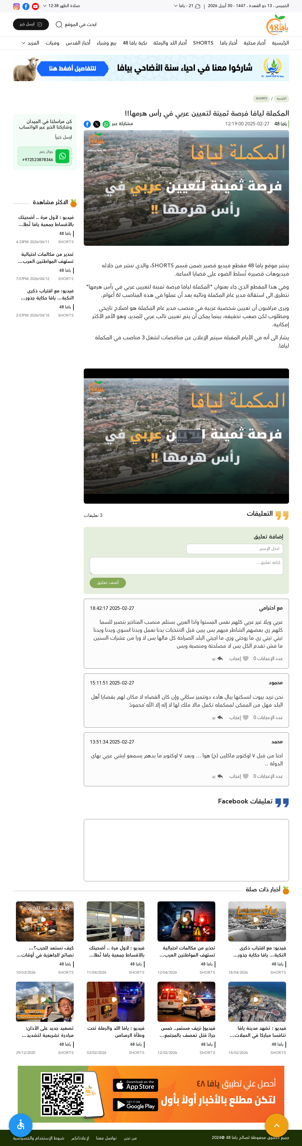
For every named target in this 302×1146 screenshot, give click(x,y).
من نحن (130, 1138)
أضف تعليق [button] (108, 582)
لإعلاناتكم (80, 1138)
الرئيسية (280, 43)
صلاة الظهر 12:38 (63, 6)
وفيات (52, 43)
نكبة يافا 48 (135, 43)
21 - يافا (189, 6)
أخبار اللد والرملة (170, 43)
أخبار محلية (254, 43)
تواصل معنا (106, 1138)
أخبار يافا (228, 43)
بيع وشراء (106, 43)
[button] (239, 658)
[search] (76, 24)
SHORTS (203, 43)
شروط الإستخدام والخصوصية (38, 1138)
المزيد (32, 43)
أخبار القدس (78, 43)
